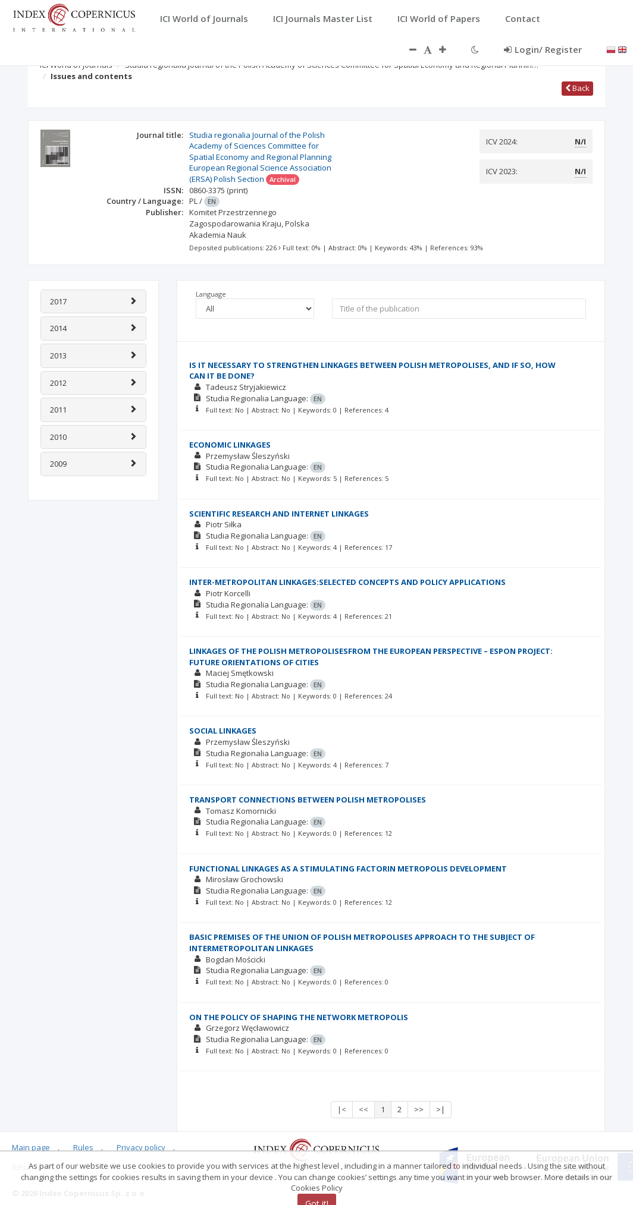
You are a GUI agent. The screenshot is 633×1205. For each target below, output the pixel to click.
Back (577, 88)
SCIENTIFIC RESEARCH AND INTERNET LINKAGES (279, 513)
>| (440, 1109)
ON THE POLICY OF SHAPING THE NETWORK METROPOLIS (298, 1017)
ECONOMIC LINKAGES (230, 444)
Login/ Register (543, 49)
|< (341, 1109)
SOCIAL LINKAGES (222, 730)
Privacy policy (141, 1147)
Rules (83, 1147)
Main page (31, 1147)
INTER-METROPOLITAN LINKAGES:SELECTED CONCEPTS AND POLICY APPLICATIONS (347, 582)
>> (419, 1109)
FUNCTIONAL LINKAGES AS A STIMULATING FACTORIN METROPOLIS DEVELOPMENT (348, 868)
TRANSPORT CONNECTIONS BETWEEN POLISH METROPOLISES (307, 799)
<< (363, 1109)
